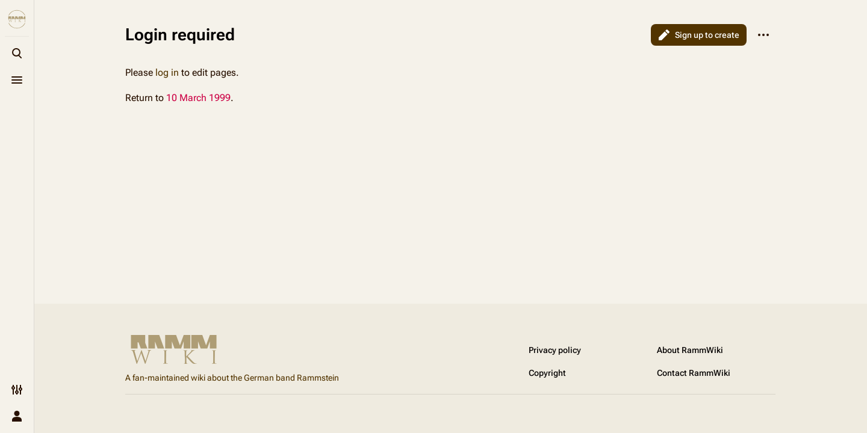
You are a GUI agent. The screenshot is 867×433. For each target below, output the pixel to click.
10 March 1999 (198, 97)
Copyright (547, 373)
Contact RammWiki (693, 373)
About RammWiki (690, 350)
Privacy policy (555, 350)
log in (167, 72)
